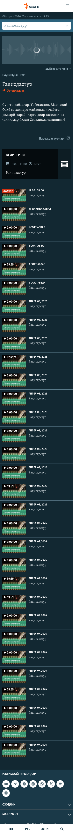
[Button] (13, 91)
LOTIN (44, 829)
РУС (27, 829)
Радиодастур (13, 75)
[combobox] (36, 26)
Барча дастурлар (54, 139)
